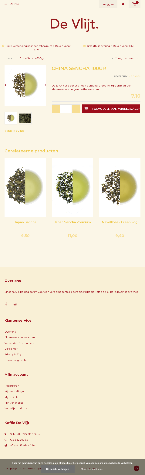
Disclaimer (11, 348)
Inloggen (108, 4)
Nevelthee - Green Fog (119, 222)
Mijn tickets (11, 397)
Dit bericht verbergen (57, 469)
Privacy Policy (13, 354)
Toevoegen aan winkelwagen (112, 108)
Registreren (12, 385)
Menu (12, 4)
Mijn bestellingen (15, 391)
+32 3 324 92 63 (19, 439)
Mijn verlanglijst (14, 402)
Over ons (10, 331)
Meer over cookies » (92, 469)
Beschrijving (14, 130)
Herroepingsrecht (16, 359)
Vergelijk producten (17, 408)
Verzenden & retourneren (20, 342)
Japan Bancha (25, 222)
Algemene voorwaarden (20, 337)
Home (8, 58)
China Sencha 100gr (32, 58)
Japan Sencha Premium (72, 222)
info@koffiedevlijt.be (22, 445)
